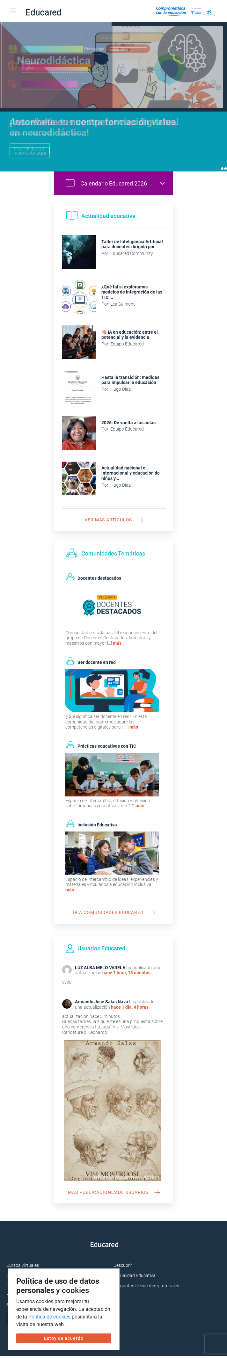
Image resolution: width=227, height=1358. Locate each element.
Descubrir (122, 1267)
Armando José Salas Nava (101, 1003)
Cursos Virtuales (22, 1267)
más (117, 645)
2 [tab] (225, 171)
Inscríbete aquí (29, 153)
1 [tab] (222, 171)
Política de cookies (49, 1317)
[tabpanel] (113, 98)
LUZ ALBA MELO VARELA (100, 969)
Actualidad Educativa (134, 1277)
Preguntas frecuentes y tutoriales (146, 1287)
